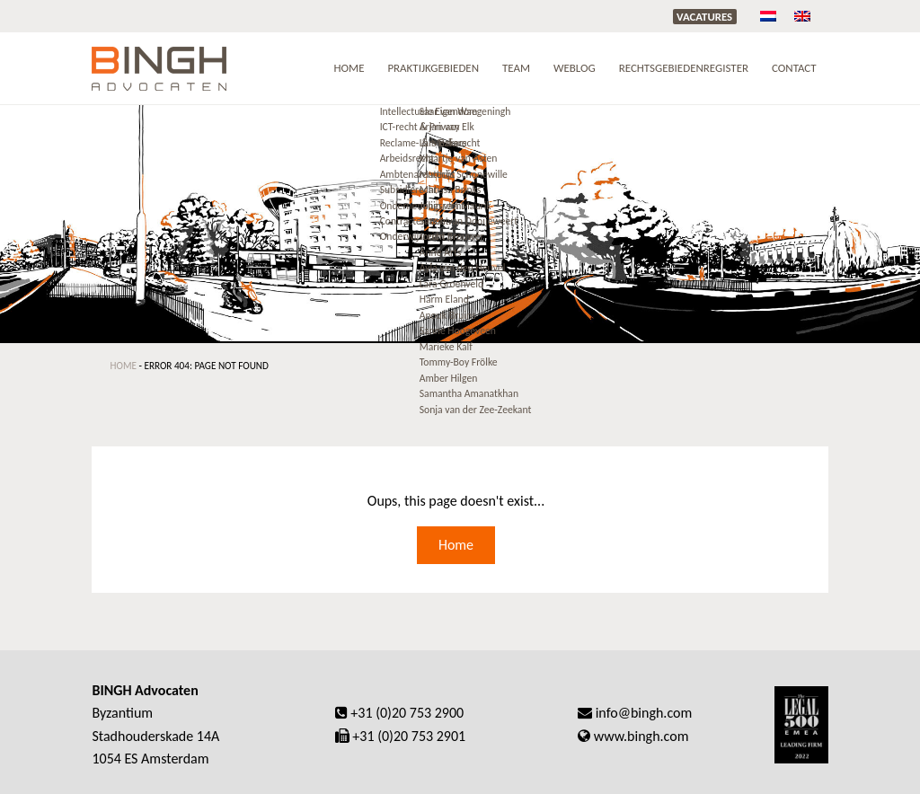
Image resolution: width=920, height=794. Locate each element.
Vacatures (704, 16)
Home (348, 68)
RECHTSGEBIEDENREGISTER (683, 68)
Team (516, 68)
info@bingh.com (644, 712)
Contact (794, 68)
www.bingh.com (641, 736)
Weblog (574, 68)
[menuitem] (768, 16)
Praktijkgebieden (433, 68)
